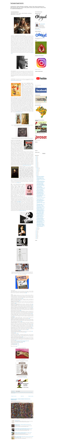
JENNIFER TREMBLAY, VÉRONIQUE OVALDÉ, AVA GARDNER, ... (40, 226)
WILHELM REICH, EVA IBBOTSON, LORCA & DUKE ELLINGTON (40, 176)
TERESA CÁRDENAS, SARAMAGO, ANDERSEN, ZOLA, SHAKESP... (40, 224)
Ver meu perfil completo (37, 29)
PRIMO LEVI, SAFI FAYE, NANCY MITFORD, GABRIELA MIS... (40, 216)
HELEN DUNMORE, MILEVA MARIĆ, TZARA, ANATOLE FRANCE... (40, 200)
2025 (36, 157)
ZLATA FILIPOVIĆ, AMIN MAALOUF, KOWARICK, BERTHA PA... (40, 215)
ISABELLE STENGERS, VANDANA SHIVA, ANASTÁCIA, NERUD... (40, 212)
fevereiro (37, 228)
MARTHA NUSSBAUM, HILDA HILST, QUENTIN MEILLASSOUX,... (40, 192)
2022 (36, 160)
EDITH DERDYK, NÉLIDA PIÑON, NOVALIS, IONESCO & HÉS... (40, 193)
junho (37, 173)
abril (37, 175)
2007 (36, 237)
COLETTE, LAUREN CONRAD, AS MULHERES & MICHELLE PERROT (40, 181)
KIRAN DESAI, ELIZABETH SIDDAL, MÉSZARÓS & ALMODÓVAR (40, 209)
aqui (31, 52)
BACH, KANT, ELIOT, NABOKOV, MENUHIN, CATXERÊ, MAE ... (40, 190)
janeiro (37, 229)
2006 (36, 238)
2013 (36, 231)
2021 (36, 161)
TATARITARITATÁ (16, 3)
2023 (36, 159)
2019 (36, 163)
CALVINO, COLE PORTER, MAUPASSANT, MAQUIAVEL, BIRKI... (40, 187)
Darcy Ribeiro (19, 201)
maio (37, 174)
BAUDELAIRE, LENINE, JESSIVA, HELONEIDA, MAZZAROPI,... (40, 213)
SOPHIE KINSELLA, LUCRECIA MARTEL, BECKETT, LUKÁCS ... (40, 205)
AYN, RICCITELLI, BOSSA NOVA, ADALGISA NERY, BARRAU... (40, 183)
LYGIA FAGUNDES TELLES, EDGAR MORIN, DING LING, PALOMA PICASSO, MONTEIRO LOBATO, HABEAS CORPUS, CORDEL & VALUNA (23, 428)
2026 (36, 156)
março (37, 227)
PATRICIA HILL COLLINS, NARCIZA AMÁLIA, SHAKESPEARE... (40, 189)
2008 (36, 236)
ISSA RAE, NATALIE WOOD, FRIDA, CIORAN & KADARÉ (40, 186)
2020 (36, 162)
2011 (36, 233)
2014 (36, 230)
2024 (36, 158)
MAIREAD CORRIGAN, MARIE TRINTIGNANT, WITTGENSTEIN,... (40, 184)
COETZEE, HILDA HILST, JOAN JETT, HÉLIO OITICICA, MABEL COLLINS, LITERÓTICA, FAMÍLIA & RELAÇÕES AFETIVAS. (23, 432)
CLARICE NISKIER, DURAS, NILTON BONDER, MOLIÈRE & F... (40, 221)
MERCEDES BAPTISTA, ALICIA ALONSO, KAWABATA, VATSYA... (40, 178)
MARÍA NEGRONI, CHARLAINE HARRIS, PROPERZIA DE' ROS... (40, 219)
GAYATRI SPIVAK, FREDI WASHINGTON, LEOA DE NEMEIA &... (40, 202)
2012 (36, 232)
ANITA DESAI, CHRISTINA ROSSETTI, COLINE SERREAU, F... (40, 207)
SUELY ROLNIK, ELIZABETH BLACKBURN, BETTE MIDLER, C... (40, 218)
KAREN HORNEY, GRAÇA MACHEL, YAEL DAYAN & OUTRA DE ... (40, 223)
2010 (36, 234)
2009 (36, 235)
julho (37, 172)
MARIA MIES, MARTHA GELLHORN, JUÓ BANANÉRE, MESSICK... (40, 210)
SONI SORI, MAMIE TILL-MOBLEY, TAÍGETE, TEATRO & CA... (40, 199)
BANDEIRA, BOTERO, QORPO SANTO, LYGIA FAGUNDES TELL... (40, 195)
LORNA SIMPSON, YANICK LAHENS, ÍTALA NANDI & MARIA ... (40, 204)
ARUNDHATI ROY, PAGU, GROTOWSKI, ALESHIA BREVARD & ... (40, 197)
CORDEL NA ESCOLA (17, 420)
